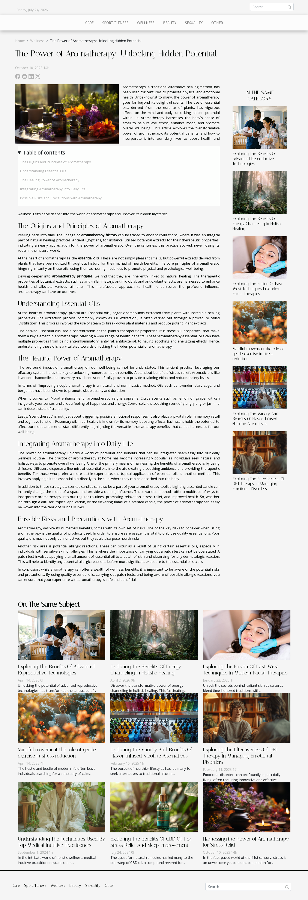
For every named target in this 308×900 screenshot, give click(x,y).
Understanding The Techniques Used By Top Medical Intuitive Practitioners (61, 842)
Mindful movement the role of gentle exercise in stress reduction (258, 353)
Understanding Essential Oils (43, 171)
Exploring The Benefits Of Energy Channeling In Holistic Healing (257, 223)
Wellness (146, 22)
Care (89, 22)
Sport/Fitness (115, 22)
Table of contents (44, 152)
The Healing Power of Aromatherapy (49, 180)
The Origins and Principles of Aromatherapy (55, 162)
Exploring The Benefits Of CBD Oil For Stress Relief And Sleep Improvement (150, 842)
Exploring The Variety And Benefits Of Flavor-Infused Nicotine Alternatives (255, 418)
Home (20, 40)
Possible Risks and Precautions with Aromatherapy (61, 198)
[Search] (272, 7)
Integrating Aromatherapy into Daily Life (53, 189)
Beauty (169, 22)
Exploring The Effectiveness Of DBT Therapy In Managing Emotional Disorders (258, 483)
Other (217, 22)
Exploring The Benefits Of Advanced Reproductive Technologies (254, 158)
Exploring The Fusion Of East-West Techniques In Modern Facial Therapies (258, 288)
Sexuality (194, 22)
